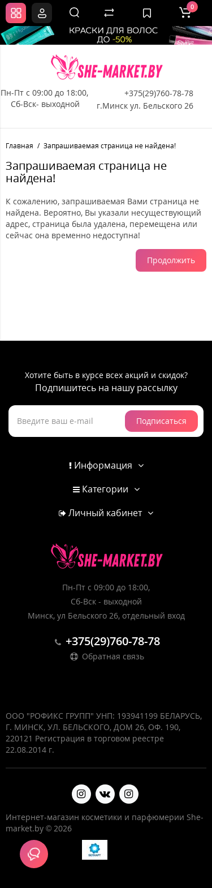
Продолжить (171, 260)
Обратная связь (106, 656)
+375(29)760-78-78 (158, 93)
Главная (19, 146)
